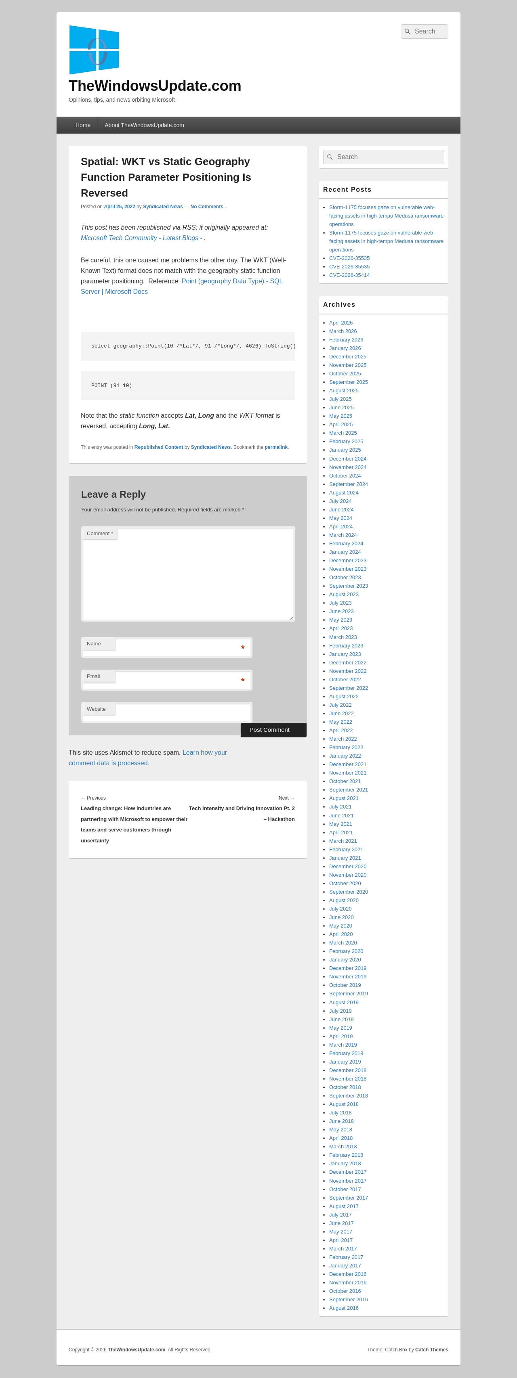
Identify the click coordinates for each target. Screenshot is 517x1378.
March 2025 (343, 433)
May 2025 (340, 416)
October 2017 (345, 1189)
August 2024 (344, 493)
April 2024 (341, 527)
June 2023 (341, 611)
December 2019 (348, 968)
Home (83, 125)
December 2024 (348, 459)
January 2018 (345, 1163)
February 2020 (346, 951)
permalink (276, 447)
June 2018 (341, 1121)
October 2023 (345, 577)
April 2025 (341, 424)
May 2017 (340, 1232)
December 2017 (348, 1172)
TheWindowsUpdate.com (155, 85)
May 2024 (340, 518)
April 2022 (341, 730)
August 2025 (344, 390)
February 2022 (346, 747)
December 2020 (348, 866)
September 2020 (348, 892)
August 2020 (344, 900)
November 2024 (348, 467)
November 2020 (348, 875)
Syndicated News (163, 206)
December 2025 (348, 357)
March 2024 (343, 535)
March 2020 (343, 943)
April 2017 (341, 1240)
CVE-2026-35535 (349, 258)
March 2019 (343, 1045)
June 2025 (341, 407)
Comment (100, 533)
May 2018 (340, 1130)
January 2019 (345, 1062)
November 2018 (348, 1079)
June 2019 (341, 1019)
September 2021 (348, 790)
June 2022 (341, 713)
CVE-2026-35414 (349, 275)
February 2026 (346, 340)
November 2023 (348, 569)
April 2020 (341, 934)
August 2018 (344, 1104)
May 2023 (340, 620)
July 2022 (340, 705)
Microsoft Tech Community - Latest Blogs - (142, 238)
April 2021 (341, 832)
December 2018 (348, 1070)
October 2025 (345, 374)
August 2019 (344, 1002)
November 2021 (348, 773)
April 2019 (341, 1036)
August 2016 (344, 1308)
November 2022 (348, 671)
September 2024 (348, 484)
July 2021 (340, 807)
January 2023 (345, 654)
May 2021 (340, 824)
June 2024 (341, 510)
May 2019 (340, 1028)
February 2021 (346, 849)
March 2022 (343, 739)
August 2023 (344, 594)
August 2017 (344, 1206)
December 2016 (348, 1274)
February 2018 (346, 1155)
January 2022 (345, 756)
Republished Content (159, 447)
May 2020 (340, 926)
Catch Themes (431, 1350)
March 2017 (343, 1249)
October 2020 (345, 883)
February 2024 (346, 543)
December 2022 (348, 663)
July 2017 (340, 1215)
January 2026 (345, 348)
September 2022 (348, 688)
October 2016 (345, 1291)
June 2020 (341, 917)
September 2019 (348, 994)
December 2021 (348, 764)
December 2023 (348, 560)
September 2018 (348, 1096)
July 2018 (340, 1113)
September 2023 (348, 586)
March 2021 (343, 841)
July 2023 (340, 603)
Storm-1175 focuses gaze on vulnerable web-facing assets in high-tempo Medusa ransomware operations (386, 215)
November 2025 (348, 365)
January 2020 (345, 960)
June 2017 (341, 1223)
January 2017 (345, 1266)
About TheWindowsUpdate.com (144, 125)
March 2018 (343, 1146)
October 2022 (345, 679)
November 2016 (348, 1283)
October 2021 (345, 781)
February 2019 (346, 1053)
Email (93, 676)
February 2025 (346, 441)
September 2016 (348, 1299)
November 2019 (348, 977)
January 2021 (345, 858)
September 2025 (348, 382)
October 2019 (345, 985)
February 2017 (346, 1257)
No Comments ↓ (209, 206)
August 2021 (344, 798)
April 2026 (341, 323)
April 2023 (341, 628)
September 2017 (348, 1198)
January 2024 (345, 552)
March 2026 (343, 331)
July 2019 (340, 1011)
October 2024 (345, 476)
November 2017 (348, 1181)
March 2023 (343, 637)
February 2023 (346, 646)
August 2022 (344, 696)
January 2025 (345, 450)
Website (96, 709)
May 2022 (340, 722)
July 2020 (340, 909)
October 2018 (345, 1087)
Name (94, 644)
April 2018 (341, 1138)
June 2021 (341, 816)
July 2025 (340, 399)
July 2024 (340, 501)
